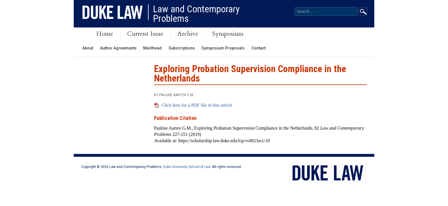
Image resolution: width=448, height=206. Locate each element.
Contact (258, 48)
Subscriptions (182, 48)
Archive (187, 33)
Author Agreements (118, 48)
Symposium (227, 33)
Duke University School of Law (186, 167)
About (87, 48)
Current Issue (145, 33)
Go (363, 11)
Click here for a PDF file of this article (196, 105)
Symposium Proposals (223, 48)
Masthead (152, 48)
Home (104, 33)
